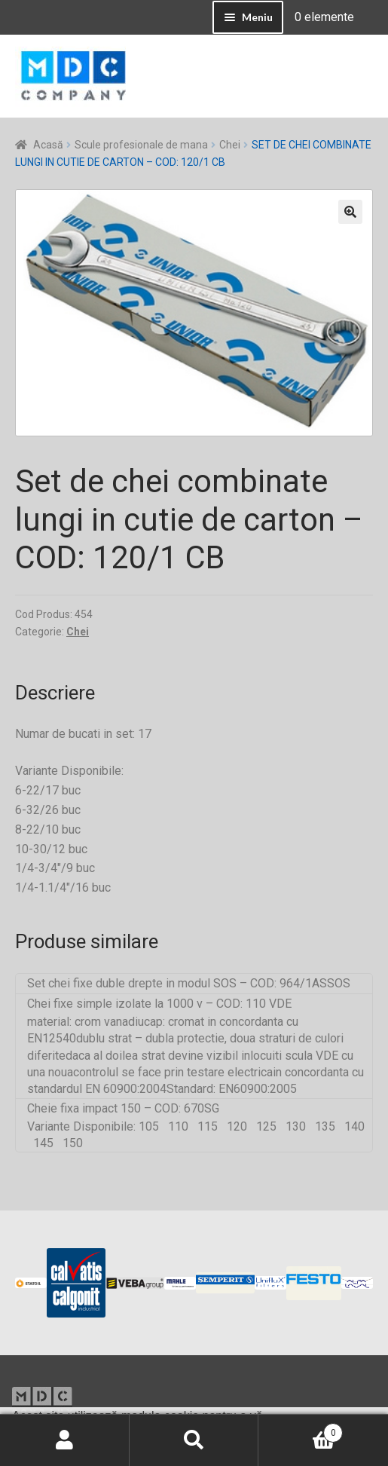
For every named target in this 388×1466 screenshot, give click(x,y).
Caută (194, 1440)
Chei (229, 145)
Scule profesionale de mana (141, 145)
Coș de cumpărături (300, 1430)
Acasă (48, 145)
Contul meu (65, 1440)
